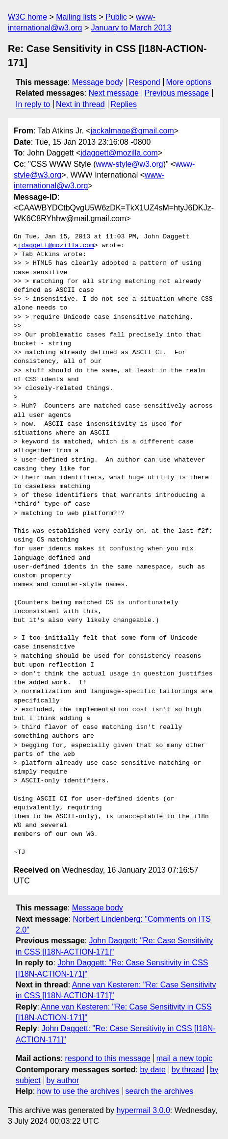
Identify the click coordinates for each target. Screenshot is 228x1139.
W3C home (27, 17)
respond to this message (107, 1058)
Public (116, 17)
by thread (188, 1069)
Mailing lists (76, 17)
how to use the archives (78, 1091)
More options (189, 82)
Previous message (177, 93)
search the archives (160, 1091)
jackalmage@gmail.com (132, 131)
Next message (114, 93)
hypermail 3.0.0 (143, 1110)
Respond (144, 82)
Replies (124, 104)
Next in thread (80, 104)
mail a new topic (184, 1058)
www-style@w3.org (129, 164)
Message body (97, 82)
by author (63, 1080)
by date (152, 1069)
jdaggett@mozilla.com (119, 153)
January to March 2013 (131, 28)
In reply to (33, 104)
